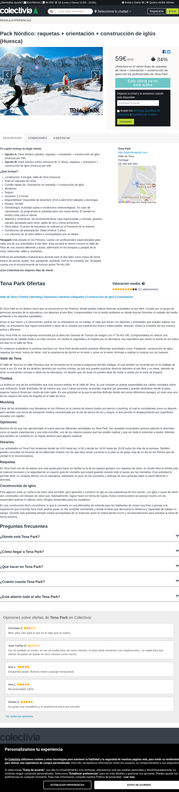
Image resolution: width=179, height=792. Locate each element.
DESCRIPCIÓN (12, 138)
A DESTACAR (61, 138)
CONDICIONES (37, 138)
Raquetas (78, 296)
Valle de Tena (8, 296)
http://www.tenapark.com (132, 152)
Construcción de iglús (101, 296)
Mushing (36, 296)
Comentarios (125, 296)
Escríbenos (32, 2)
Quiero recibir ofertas (160, 2)
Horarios (64, 296)
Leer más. (129, 777)
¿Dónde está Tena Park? (89, 536)
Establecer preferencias (67, 785)
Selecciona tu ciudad (113, 11)
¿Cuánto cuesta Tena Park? (89, 581)
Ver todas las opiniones (19, 716)
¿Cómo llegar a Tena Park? (89, 551)
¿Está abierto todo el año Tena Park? (89, 596)
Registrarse (157, 11)
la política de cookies (144, 114)
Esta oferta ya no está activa (143, 83)
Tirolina (23, 296)
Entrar (172, 11)
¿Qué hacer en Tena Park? (89, 566)
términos (138, 110)
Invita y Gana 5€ (133, 2)
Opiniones (50, 296)
